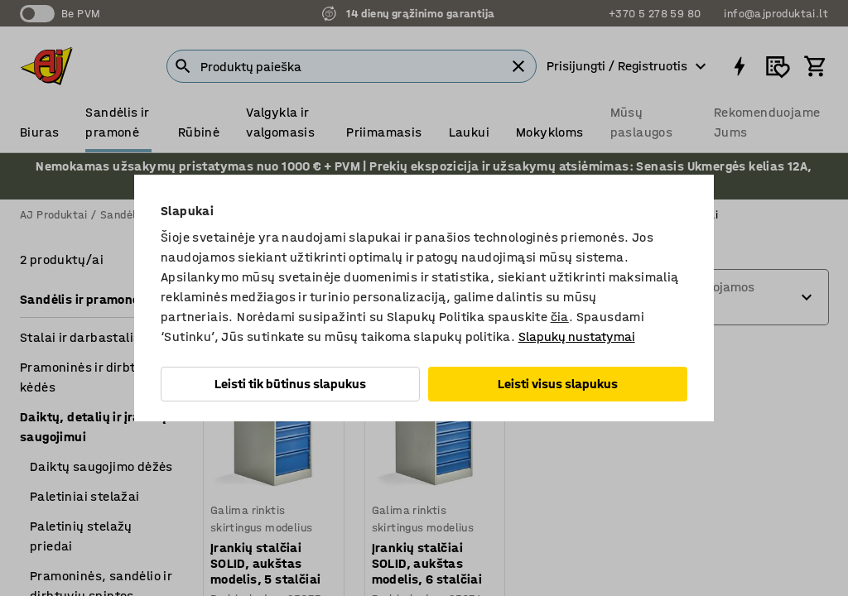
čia (560, 316)
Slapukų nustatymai (576, 336)
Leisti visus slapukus (558, 384)
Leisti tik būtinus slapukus (290, 384)
